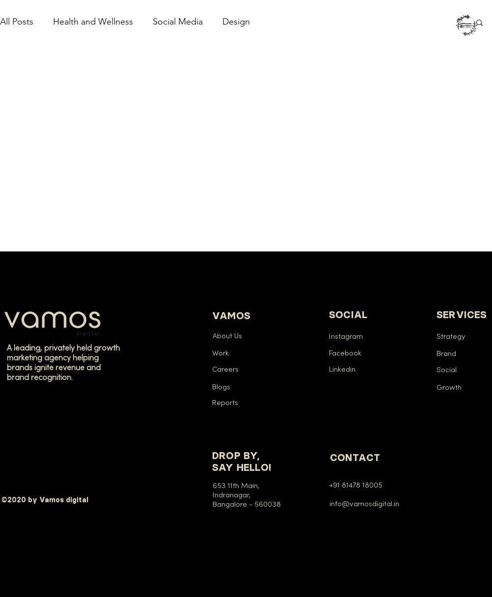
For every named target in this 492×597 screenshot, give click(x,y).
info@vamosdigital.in (366, 504)
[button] (466, 25)
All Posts (16, 21)
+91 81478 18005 (356, 485)
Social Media (178, 21)
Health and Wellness (93, 21)
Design (236, 21)
